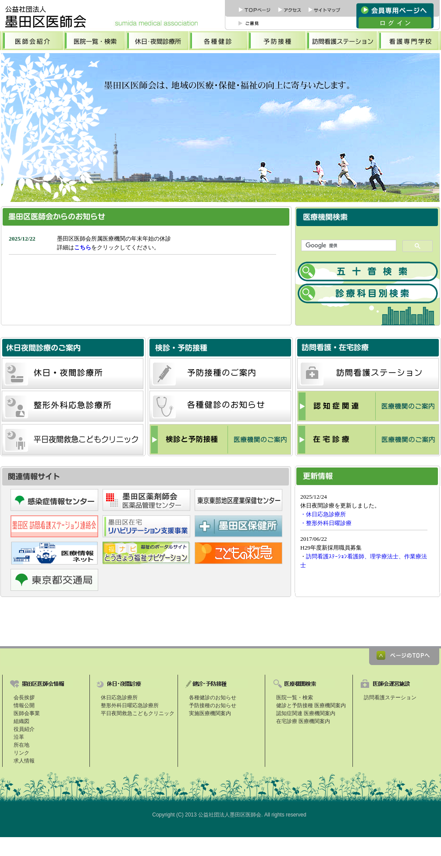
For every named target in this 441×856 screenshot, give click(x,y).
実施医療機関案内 (210, 713)
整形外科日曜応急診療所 (130, 705)
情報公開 (24, 705)
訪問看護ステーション (390, 697)
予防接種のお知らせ (212, 705)
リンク (21, 753)
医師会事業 (27, 713)
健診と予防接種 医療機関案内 (311, 705)
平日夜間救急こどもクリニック (137, 713)
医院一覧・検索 (294, 697)
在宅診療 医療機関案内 (303, 721)
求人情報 (24, 761)
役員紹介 (24, 729)
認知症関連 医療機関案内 (305, 713)
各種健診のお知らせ (212, 697)
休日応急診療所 (119, 697)
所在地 (21, 745)
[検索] (348, 245)
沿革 (19, 737)
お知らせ (146, 275)
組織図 (21, 721)
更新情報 (367, 539)
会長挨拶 (24, 697)
